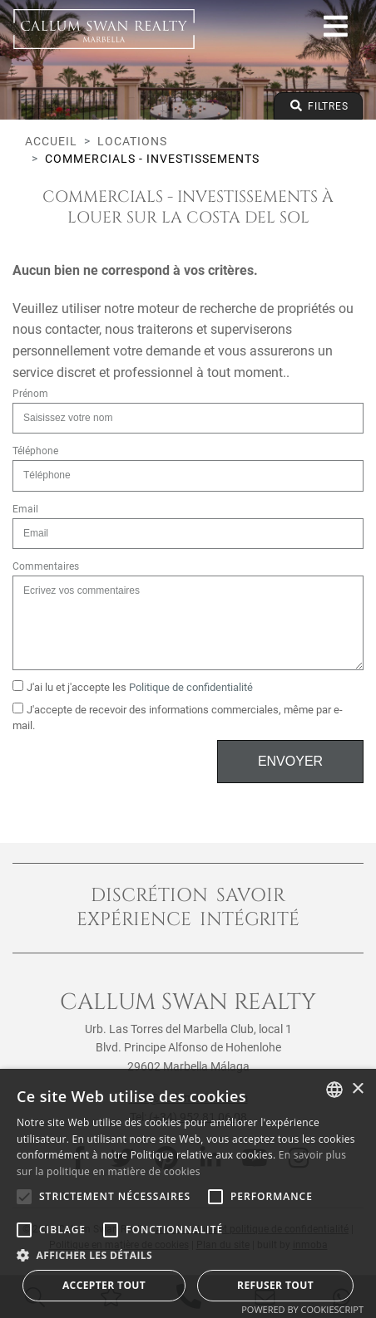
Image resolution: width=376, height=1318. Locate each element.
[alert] (188, 1193)
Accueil (51, 141)
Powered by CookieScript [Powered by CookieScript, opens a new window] (302, 1309)
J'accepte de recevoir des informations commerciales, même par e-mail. (177, 717)
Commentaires (45, 566)
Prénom (30, 393)
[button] (188, 1255)
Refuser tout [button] (275, 1285)
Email (25, 509)
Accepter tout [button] (104, 1285)
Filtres (318, 106)
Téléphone (35, 451)
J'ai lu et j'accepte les (132, 686)
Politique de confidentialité (191, 687)
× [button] (357, 1089)
